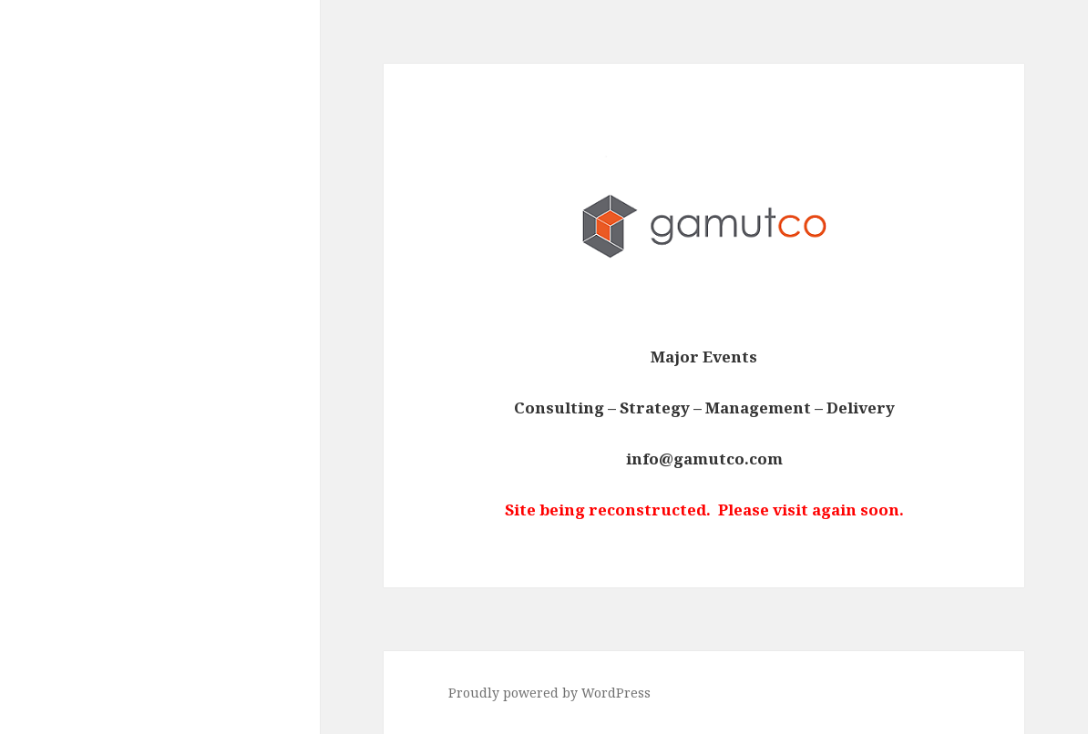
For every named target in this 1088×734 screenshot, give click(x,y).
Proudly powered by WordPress (549, 692)
